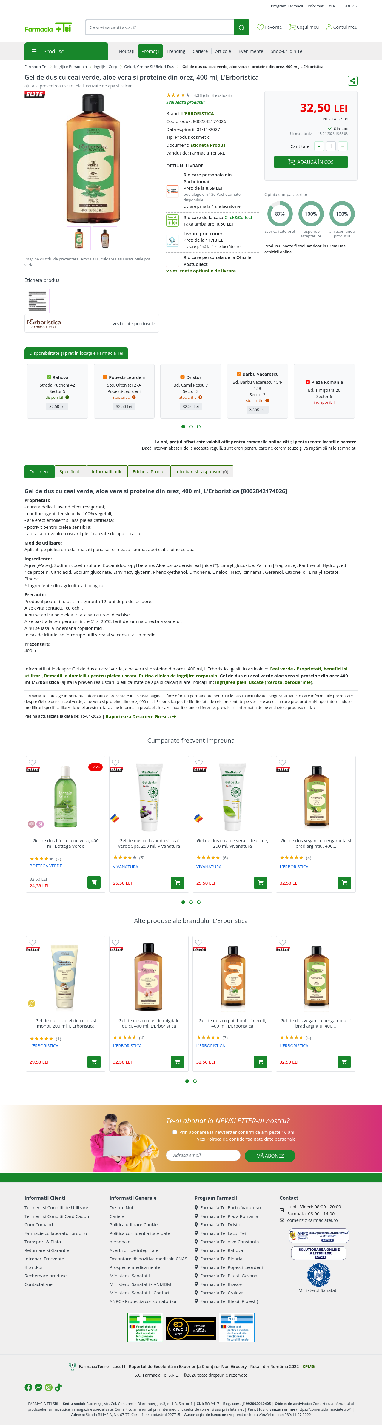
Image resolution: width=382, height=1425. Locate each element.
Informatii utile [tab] (107, 471)
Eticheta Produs (208, 145)
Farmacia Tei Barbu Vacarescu (229, 1207)
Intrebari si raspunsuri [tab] (201, 471)
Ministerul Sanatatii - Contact (140, 1293)
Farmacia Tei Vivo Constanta (227, 1241)
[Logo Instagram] (49, 1387)
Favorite (269, 27)
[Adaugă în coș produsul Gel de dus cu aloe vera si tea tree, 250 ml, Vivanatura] (260, 883)
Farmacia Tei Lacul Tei (220, 1233)
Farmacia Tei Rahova (219, 1250)
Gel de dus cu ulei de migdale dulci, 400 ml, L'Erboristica (148, 1023)
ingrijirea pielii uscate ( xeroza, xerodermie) (263, 682)
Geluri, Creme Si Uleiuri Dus (149, 66)
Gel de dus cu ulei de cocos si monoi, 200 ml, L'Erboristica (65, 1023)
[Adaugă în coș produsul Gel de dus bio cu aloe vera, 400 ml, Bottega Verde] (94, 882)
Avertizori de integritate (134, 1250)
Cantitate (299, 146)
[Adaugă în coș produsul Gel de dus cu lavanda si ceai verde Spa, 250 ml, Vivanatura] (177, 883)
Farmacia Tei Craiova (219, 1293)
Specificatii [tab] (71, 471)
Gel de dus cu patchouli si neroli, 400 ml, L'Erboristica (232, 1023)
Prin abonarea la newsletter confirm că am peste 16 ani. (237, 1132)
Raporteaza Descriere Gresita (141, 716)
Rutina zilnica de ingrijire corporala (178, 675)
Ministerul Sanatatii (130, 1276)
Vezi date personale (246, 1139)
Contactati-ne (38, 1284)
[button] (183, 426)
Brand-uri (34, 1267)
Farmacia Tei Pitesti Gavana (226, 1276)
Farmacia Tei (35, 66)
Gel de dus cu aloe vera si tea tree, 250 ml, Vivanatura (232, 843)
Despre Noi (121, 1207)
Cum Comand (38, 1224)
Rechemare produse (45, 1276)
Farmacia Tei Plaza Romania (226, 1216)
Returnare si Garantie (46, 1250)
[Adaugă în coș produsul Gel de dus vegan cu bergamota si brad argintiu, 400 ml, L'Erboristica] (344, 883)
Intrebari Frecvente (44, 1258)
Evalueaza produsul (185, 102)
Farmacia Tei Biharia (218, 1258)
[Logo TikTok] (58, 1387)
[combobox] (159, 27)
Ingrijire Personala (70, 66)
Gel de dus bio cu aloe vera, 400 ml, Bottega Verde (65, 843)
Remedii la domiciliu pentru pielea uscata (90, 675)
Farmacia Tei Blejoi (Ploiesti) (226, 1301)
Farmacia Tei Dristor (218, 1224)
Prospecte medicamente (135, 1267)
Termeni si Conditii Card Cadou (56, 1216)
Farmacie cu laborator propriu (55, 1233)
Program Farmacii (287, 6)
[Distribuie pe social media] (353, 81)
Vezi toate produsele (134, 323)
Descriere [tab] (40, 471)
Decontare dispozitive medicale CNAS (148, 1258)
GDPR (349, 6)
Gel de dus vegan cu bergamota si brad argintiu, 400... (316, 843)
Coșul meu (304, 25)
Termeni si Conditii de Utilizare (56, 1207)
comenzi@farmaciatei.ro (312, 1220)
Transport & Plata (42, 1241)
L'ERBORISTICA (197, 113)
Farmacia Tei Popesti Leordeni (229, 1267)
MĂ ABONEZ (270, 1156)
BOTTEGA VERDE (46, 866)
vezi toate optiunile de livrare (201, 271)
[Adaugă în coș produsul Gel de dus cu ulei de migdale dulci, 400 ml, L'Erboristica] (177, 1062)
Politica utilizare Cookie (134, 1224)
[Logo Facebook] (28, 1387)
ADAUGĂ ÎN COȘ (310, 162)
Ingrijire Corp (105, 66)
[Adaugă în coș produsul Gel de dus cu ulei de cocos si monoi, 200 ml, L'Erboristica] (94, 1062)
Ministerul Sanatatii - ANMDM (140, 1284)
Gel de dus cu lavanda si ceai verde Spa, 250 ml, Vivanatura (149, 843)
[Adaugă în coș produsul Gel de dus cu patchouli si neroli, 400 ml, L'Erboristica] (260, 1062)
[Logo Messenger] (38, 1387)
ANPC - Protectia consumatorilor (143, 1301)
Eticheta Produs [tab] (149, 471)
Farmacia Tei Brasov (218, 1284)
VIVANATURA (125, 866)
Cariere (117, 1216)
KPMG (308, 1366)
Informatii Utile (322, 6)
